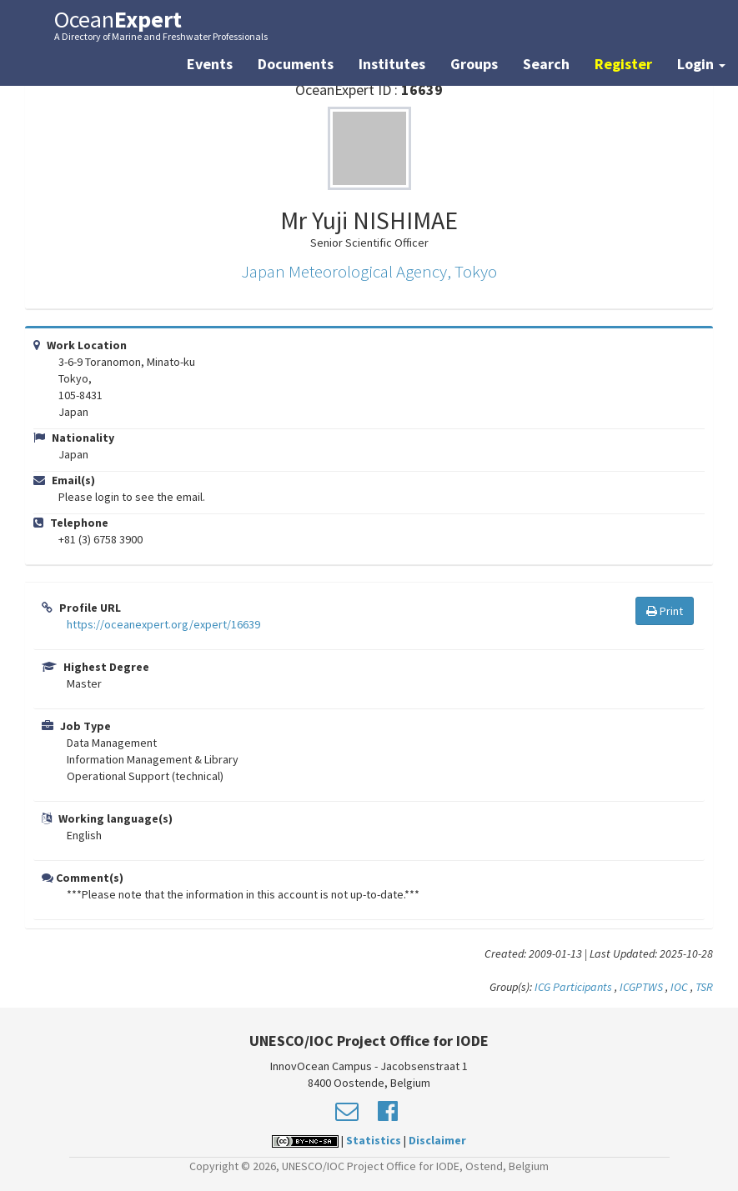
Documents (296, 63)
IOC (680, 986)
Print (664, 610)
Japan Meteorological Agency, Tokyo (369, 271)
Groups (474, 63)
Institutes (392, 63)
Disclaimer (437, 1140)
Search (546, 63)
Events (210, 63)
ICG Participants (573, 986)
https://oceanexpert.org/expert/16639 (163, 624)
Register (623, 63)
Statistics (373, 1140)
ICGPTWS (641, 986)
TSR (704, 986)
